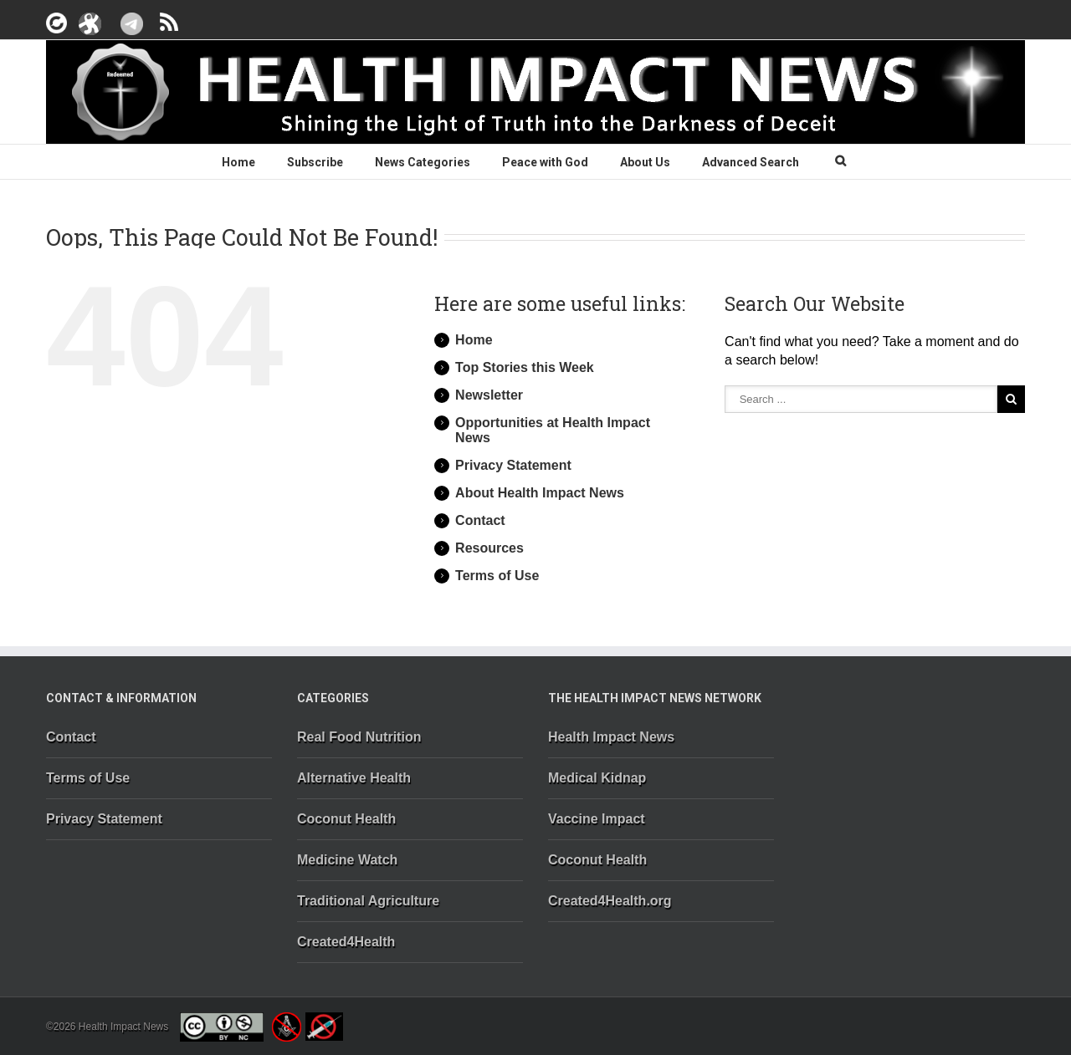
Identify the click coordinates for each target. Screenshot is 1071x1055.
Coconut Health (346, 819)
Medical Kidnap (597, 778)
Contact (480, 520)
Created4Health (346, 942)
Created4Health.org (610, 901)
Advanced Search (750, 162)
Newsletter (489, 395)
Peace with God (545, 162)
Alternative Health (354, 778)
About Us (645, 162)
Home (238, 162)
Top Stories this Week (524, 367)
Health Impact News (611, 737)
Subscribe (315, 162)
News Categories (422, 162)
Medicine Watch (347, 860)
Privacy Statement (513, 465)
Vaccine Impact (596, 819)
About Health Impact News (539, 493)
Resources (489, 548)
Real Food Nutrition (359, 737)
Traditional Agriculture (368, 901)
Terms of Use (497, 575)
